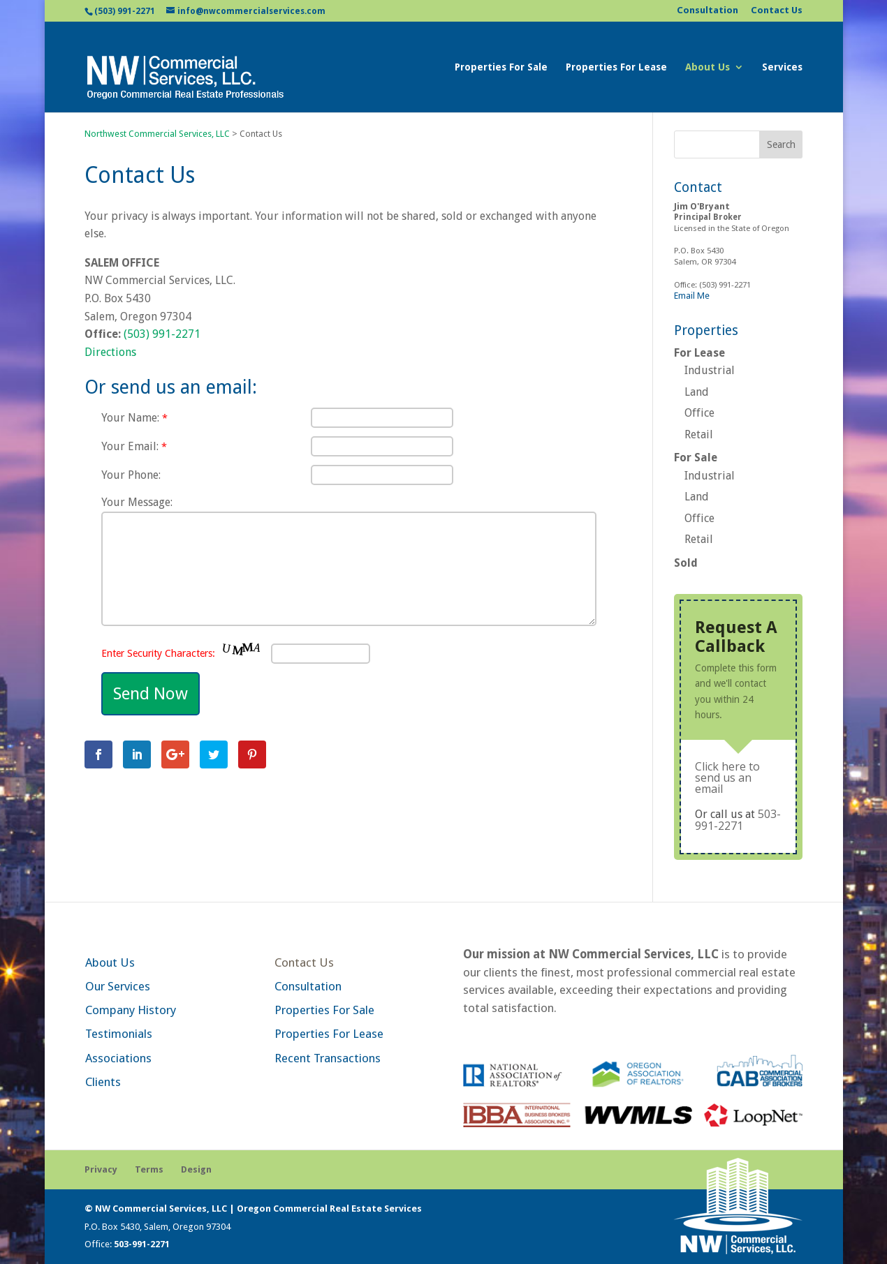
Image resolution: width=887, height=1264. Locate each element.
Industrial (709, 370)
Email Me (692, 295)
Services (782, 67)
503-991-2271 (738, 819)
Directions (110, 352)
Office (699, 412)
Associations (118, 1058)
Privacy (101, 1169)
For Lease (699, 352)
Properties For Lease (616, 67)
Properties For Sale (501, 67)
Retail (698, 434)
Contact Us (776, 10)
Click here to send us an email (727, 777)
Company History (130, 1010)
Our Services (117, 986)
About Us (707, 67)
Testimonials (118, 1034)
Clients (103, 1082)
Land (696, 392)
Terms (149, 1169)
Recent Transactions (327, 1058)
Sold (686, 563)
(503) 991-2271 (124, 11)
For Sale (695, 457)
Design (196, 1169)
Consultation (707, 10)
